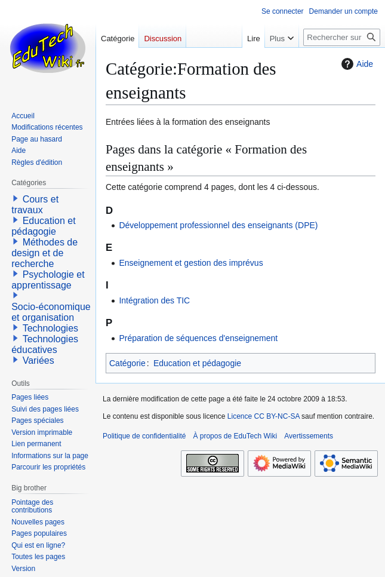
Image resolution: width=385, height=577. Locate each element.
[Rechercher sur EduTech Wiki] (341, 37)
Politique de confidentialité (144, 436)
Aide (355, 64)
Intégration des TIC (154, 300)
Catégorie (127, 363)
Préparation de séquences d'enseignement (198, 338)
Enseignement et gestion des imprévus (191, 263)
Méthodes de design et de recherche (44, 253)
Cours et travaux (34, 204)
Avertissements (308, 436)
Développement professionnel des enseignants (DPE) (218, 225)
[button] (15, 198)
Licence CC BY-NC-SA (263, 416)
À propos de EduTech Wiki (235, 436)
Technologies (50, 328)
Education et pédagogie (197, 363)
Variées (38, 360)
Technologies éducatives (44, 344)
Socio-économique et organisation (51, 312)
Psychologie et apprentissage (48, 279)
